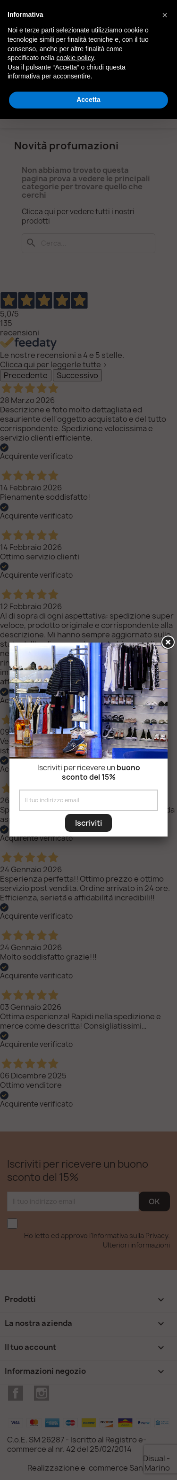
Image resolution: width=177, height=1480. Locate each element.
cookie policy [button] (75, 58)
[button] (164, 15)
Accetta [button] (88, 99)
